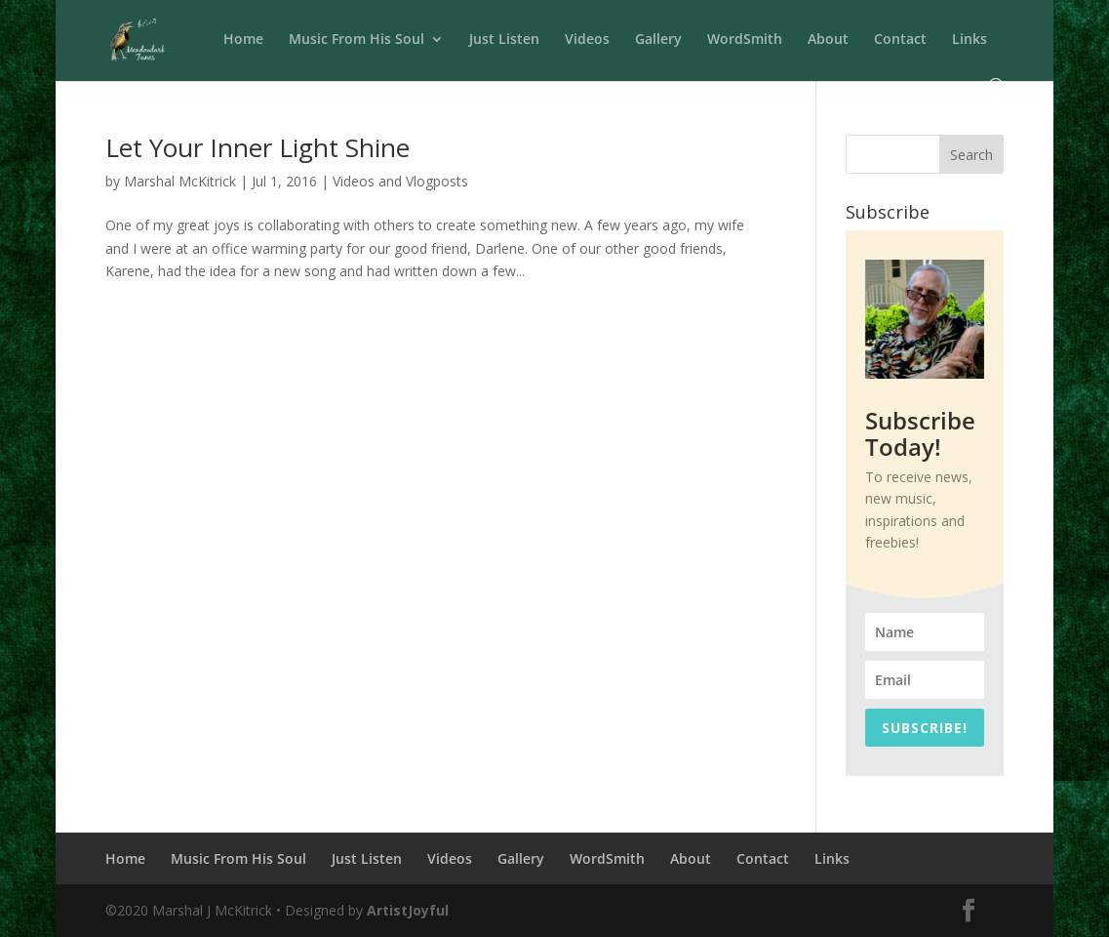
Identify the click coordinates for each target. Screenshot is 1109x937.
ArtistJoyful (408, 910)
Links (969, 40)
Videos (587, 40)
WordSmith (744, 40)
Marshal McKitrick (180, 181)
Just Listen (504, 40)
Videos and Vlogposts (400, 181)
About (828, 40)
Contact (900, 40)
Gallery (658, 40)
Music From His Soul (356, 40)
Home (243, 40)
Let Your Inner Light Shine (257, 147)
